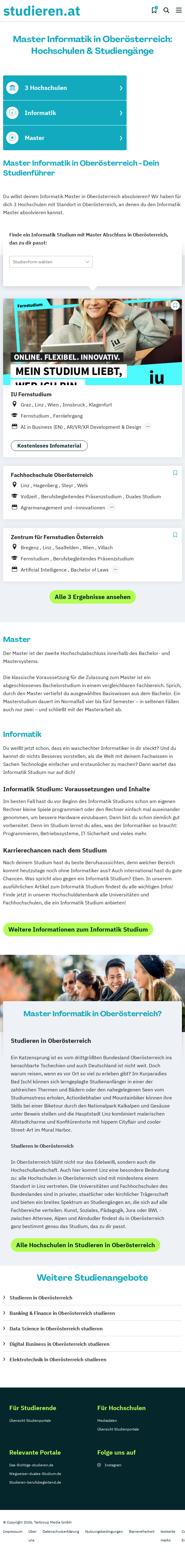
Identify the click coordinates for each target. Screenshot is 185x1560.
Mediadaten (107, 1420)
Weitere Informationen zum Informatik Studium (78, 929)
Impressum (12, 1531)
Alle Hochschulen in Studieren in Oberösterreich (85, 1245)
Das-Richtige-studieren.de (31, 1465)
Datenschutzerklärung (61, 1531)
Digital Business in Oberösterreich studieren (59, 1344)
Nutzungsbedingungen (104, 1531)
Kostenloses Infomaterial (49, 445)
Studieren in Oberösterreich (41, 1297)
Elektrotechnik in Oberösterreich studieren (58, 1359)
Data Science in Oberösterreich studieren (56, 1328)
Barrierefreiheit (141, 1531)
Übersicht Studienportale (30, 1420)
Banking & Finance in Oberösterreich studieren (62, 1313)
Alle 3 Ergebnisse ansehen (93, 597)
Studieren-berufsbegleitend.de (35, 1482)
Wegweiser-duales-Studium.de (35, 1473)
